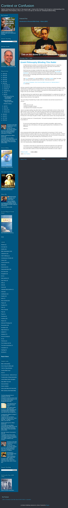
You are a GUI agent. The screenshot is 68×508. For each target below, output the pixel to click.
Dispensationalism (5, 269)
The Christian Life (5, 343)
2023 (4, 77)
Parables (3, 305)
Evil (2, 276)
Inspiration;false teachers (6, 289)
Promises (3, 316)
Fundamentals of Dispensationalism (9, 377)
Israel (2, 291)
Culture (2, 260)
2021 (4, 81)
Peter (2, 307)
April (5, 106)
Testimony (3, 340)
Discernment (4, 267)
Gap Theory (3, 280)
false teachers (4, 278)
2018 (4, 116)
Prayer (2, 314)
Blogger (47, 505)
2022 (4, 79)
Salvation (3, 334)
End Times (3, 271)
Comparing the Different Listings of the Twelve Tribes (8, 415)
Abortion (3, 244)
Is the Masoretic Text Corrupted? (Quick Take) (11, 405)
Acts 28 (2, 372)
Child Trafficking (4, 255)
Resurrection (4, 325)
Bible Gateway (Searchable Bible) (8, 390)
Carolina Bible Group (5, 370)
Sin (2, 338)
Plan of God (3, 309)
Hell (25, 153)
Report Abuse (5, 356)
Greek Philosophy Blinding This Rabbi (8, 101)
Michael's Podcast (7, 103)
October (6, 88)
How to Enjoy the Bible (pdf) (7, 366)
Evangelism (3, 273)
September (6, 90)
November (6, 86)
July (5, 92)
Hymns (2, 287)
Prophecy (28, 153)
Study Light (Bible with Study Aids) (8, 388)
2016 (4, 120)
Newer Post (23, 159)
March (5, 108)
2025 (4, 73)
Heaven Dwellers (5, 386)
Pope (2, 311)
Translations (4, 347)
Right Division (4, 329)
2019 (4, 114)
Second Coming (4, 336)
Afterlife (2, 249)
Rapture (3, 320)
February (6, 109)
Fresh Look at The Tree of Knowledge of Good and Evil (9, 97)
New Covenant (4, 300)
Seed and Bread (4, 383)
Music (2, 298)
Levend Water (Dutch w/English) (8, 379)
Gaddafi (51, 78)
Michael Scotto (12, 196)
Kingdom (3, 296)
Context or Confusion (17, 6)
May (5, 94)
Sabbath (3, 332)
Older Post (63, 159)
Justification (3, 294)
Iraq (44, 78)
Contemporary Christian (6, 258)
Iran (34, 78)
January (6, 111)
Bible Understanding (5, 363)
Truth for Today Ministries (6, 368)
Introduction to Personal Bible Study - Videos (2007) (33, 21)
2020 (4, 83)
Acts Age (3, 246)
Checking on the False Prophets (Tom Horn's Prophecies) (12, 126)
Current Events (4, 262)
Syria (26, 78)
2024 (4, 75)
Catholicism (3, 253)
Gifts (2, 282)
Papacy (2, 302)
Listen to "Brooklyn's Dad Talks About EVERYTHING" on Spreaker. (16, 499)
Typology (3, 350)
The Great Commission (6, 345)
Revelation (3, 327)
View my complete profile (6, 207)
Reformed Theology (5, 323)
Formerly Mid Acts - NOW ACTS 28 (9, 375)
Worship (3, 352)
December (6, 85)
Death (2, 264)
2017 (4, 118)
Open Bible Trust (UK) (6, 381)
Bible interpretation (5, 251)
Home (43, 159)
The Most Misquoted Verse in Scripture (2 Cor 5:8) (7, 396)
